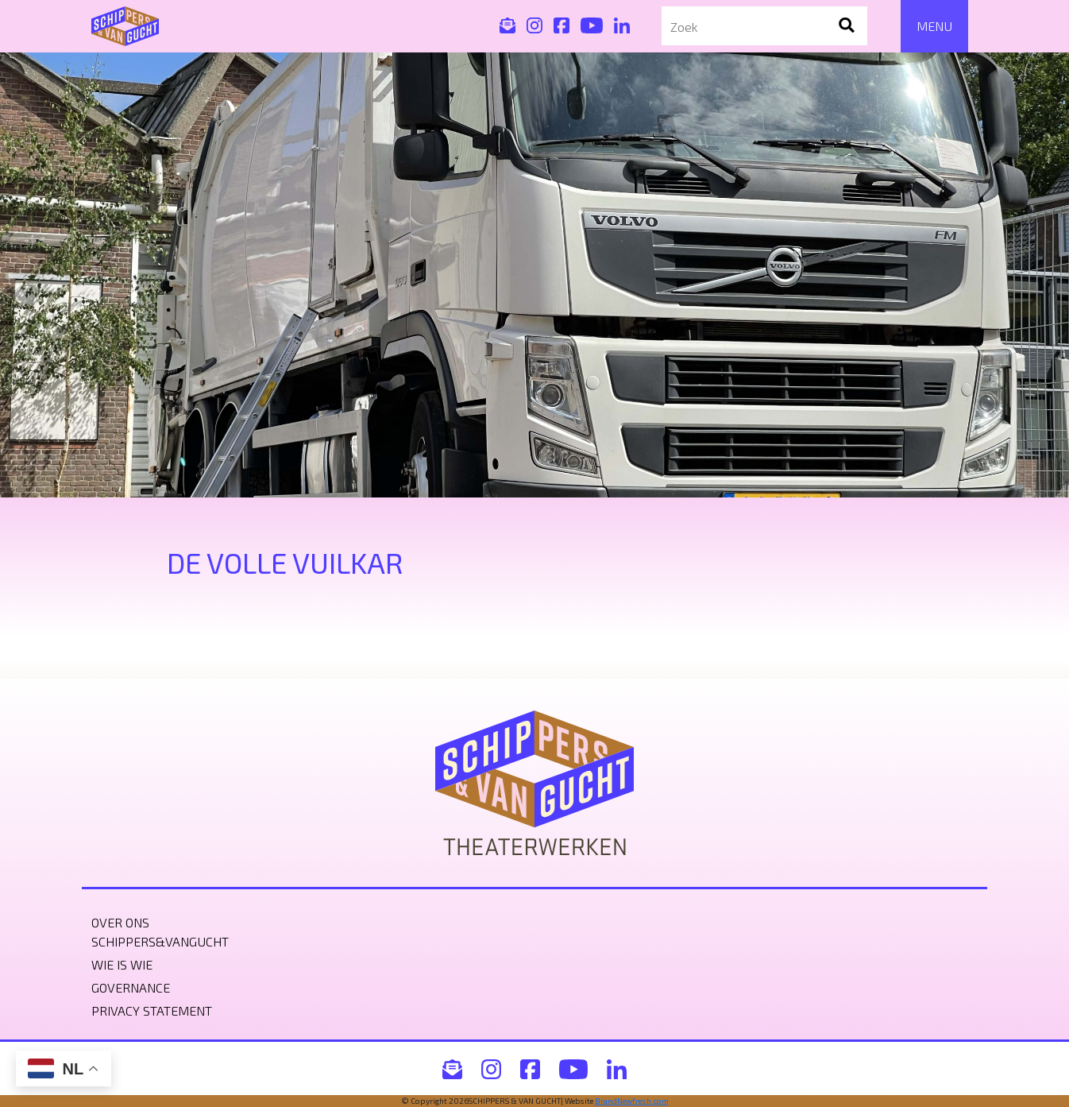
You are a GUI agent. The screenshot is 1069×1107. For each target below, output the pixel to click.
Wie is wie (121, 964)
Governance (130, 987)
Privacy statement (151, 1010)
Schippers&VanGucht (160, 941)
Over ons (120, 922)
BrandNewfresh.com (632, 1100)
